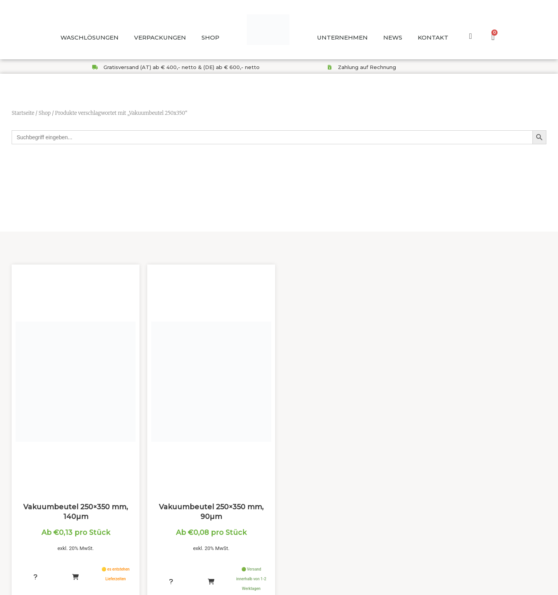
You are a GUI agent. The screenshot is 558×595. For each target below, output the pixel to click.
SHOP (210, 37)
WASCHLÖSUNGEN (89, 37)
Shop (44, 113)
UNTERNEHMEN (342, 37)
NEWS (392, 37)
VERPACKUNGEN (160, 37)
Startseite (23, 113)
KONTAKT (433, 37)
